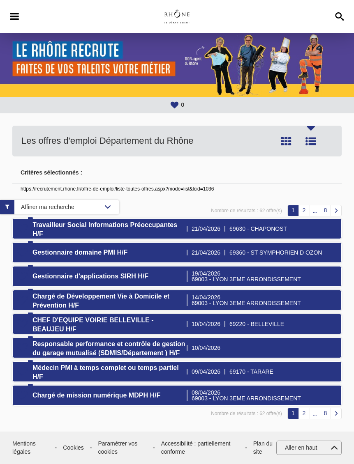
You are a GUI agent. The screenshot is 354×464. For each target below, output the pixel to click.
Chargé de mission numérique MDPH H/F (96, 395)
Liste (311, 141)
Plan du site (263, 447)
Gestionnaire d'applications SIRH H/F (90, 276)
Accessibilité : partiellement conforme (196, 447)
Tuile (286, 141)
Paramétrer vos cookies (117, 447)
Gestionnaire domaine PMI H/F (79, 252)
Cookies (73, 447)
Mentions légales (24, 447)
